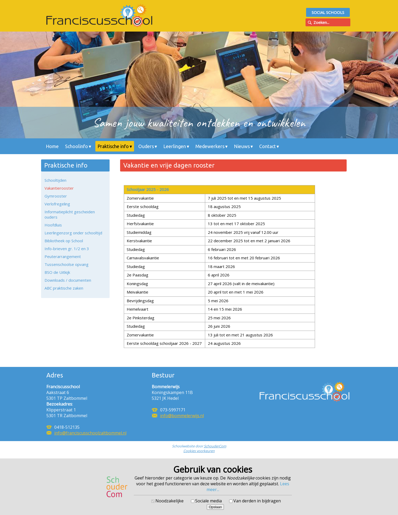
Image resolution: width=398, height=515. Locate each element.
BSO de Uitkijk (57, 272)
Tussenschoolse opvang (67, 264)
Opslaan (215, 507)
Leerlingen (174, 146)
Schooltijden (55, 180)
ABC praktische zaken (64, 288)
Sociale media (208, 501)
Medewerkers (209, 146)
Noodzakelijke (169, 501)
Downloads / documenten (68, 280)
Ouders (146, 146)
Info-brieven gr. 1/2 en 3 (67, 248)
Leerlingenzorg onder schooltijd (73, 232)
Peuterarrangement (63, 256)
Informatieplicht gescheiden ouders (70, 214)
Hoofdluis (53, 225)
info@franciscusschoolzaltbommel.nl (90, 433)
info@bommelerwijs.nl (182, 415)
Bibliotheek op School (64, 240)
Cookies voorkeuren (199, 450)
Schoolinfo (76, 146)
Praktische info (113, 146)
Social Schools (328, 12)
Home (52, 146)
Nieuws (242, 146)
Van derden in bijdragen (257, 501)
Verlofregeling (57, 203)
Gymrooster (56, 196)
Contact (267, 146)
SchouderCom (215, 446)
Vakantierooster (59, 188)
